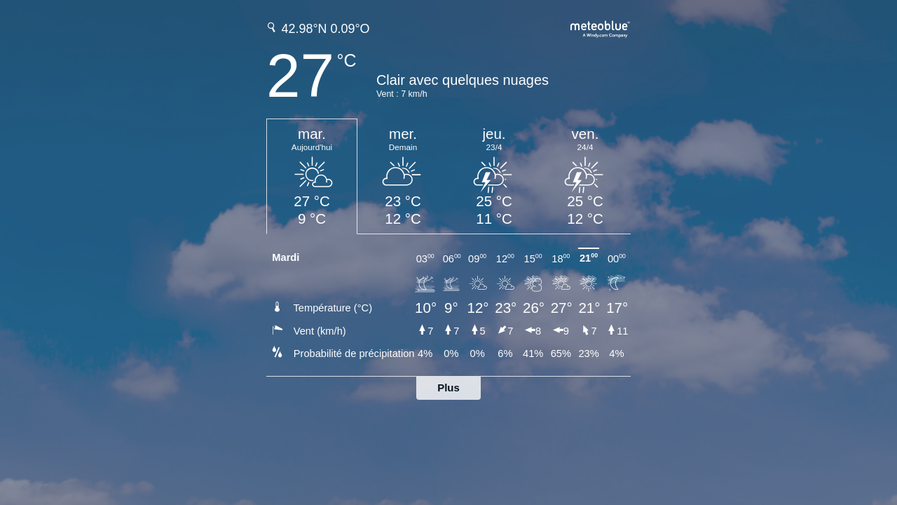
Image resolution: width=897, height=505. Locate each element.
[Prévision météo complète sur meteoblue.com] (600, 27)
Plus (448, 387)
